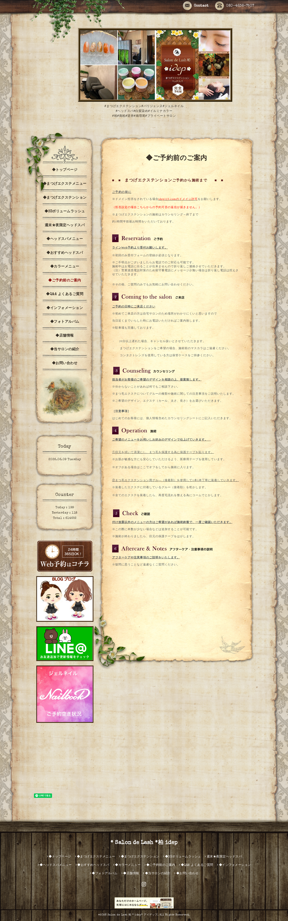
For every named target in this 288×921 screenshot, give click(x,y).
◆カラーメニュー (64, 267)
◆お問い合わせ (65, 363)
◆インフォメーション (64, 308)
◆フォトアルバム (64, 322)
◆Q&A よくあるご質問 (64, 294)
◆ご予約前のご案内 (64, 281)
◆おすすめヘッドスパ (64, 253)
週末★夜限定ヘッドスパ (65, 225)
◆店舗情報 (65, 336)
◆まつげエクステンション (65, 198)
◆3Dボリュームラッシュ (65, 211)
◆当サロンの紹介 (64, 349)
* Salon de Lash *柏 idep (144, 843)
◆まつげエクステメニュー (65, 184)
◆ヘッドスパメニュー (64, 239)
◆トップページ (65, 170)
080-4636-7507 (234, 6)
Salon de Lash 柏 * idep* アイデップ (133, 915)
